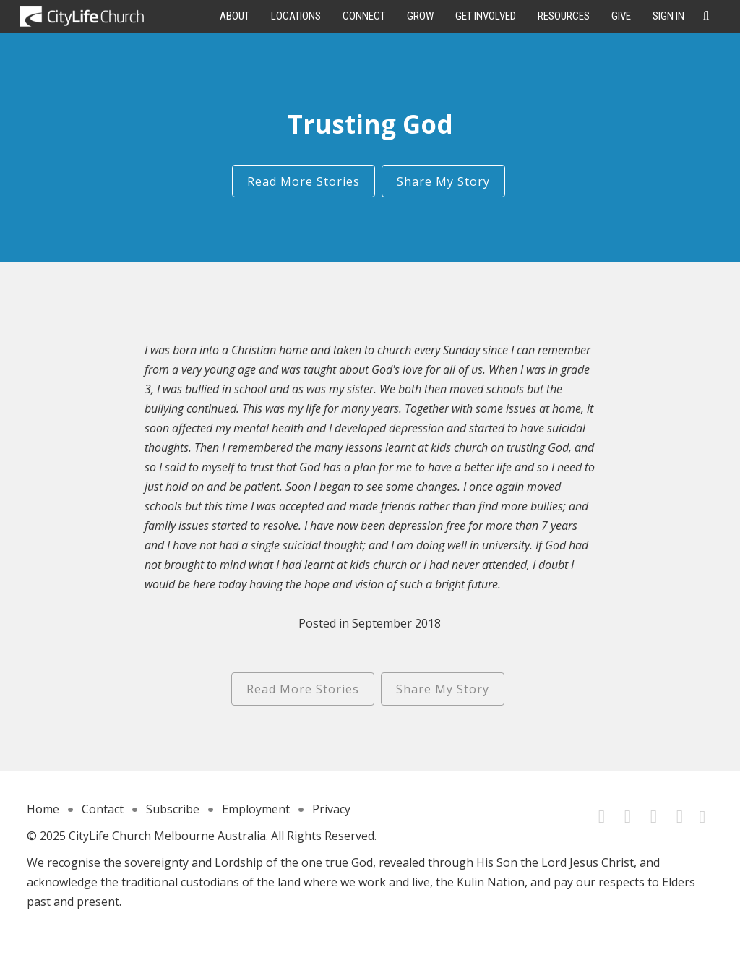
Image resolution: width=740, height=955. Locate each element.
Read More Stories (303, 181)
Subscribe (172, 809)
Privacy (331, 809)
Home (43, 809)
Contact (103, 809)
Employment (256, 809)
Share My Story (443, 181)
